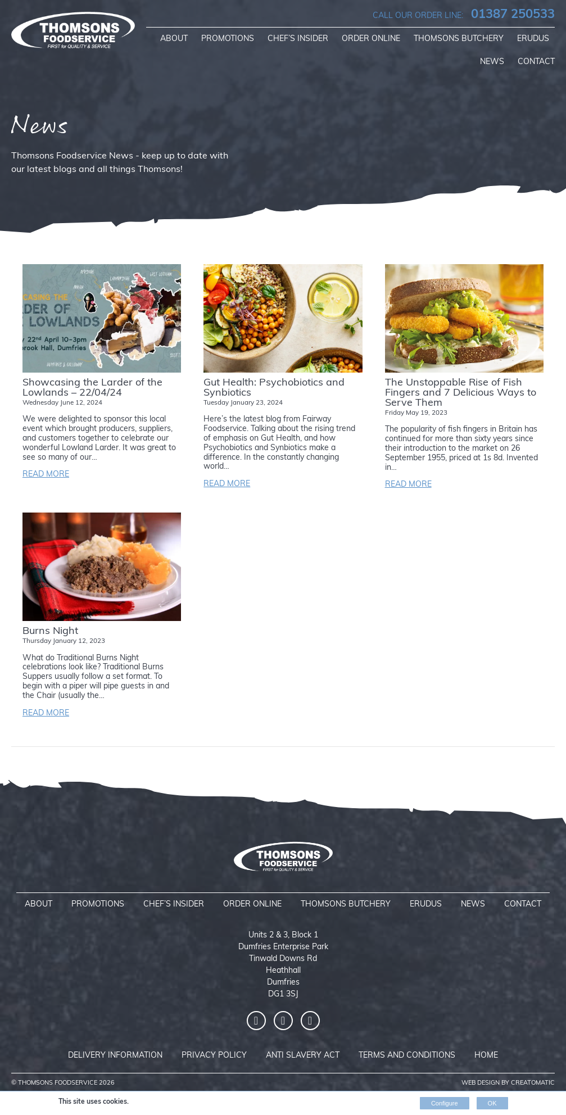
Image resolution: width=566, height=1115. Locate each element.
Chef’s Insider (298, 39)
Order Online (371, 39)
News (492, 62)
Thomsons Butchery (459, 39)
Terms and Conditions (407, 1055)
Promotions (227, 39)
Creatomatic (533, 1083)
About (174, 39)
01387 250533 (464, 14)
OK (492, 1103)
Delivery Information (115, 1055)
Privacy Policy (214, 1055)
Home (486, 1055)
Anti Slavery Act (302, 1055)
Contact (536, 62)
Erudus (533, 39)
